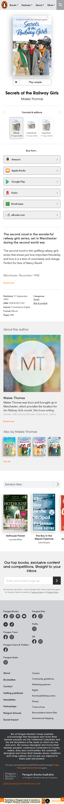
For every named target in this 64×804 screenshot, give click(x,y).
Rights (35, 689)
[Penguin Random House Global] (12, 776)
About (6, 673)
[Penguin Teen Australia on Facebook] (5, 637)
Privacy (35, 701)
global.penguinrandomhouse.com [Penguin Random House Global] (21, 783)
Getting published (13, 692)
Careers (36, 673)
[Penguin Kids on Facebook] (34, 616)
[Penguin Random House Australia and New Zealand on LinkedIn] (5, 624)
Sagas (36, 299)
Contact (7, 686)
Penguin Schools (12, 712)
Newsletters (9, 699)
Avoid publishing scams (43, 695)
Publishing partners (41, 684)
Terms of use (38, 706)
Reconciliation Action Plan (44, 712)
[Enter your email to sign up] (28, 580)
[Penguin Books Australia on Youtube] (24, 616)
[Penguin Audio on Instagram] (5, 662)
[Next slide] (58, 484)
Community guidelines (43, 678)
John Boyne (44, 542)
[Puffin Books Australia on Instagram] (34, 629)
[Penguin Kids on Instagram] (40, 616)
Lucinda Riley (15, 539)
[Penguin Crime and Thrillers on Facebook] (5, 649)
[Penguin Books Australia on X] (18, 616)
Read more (9, 282)
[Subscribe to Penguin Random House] (57, 581)
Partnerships (9, 706)
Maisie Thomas (32, 99)
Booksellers (9, 679)
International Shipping (42, 718)
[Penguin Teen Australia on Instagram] (12, 637)
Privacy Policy (52, 592)
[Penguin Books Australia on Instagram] (12, 616)
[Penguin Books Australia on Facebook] (5, 616)
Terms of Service (33, 767)
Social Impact (10, 719)
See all (6, 461)
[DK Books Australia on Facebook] (34, 641)
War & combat (40, 303)
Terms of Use (37, 592)
